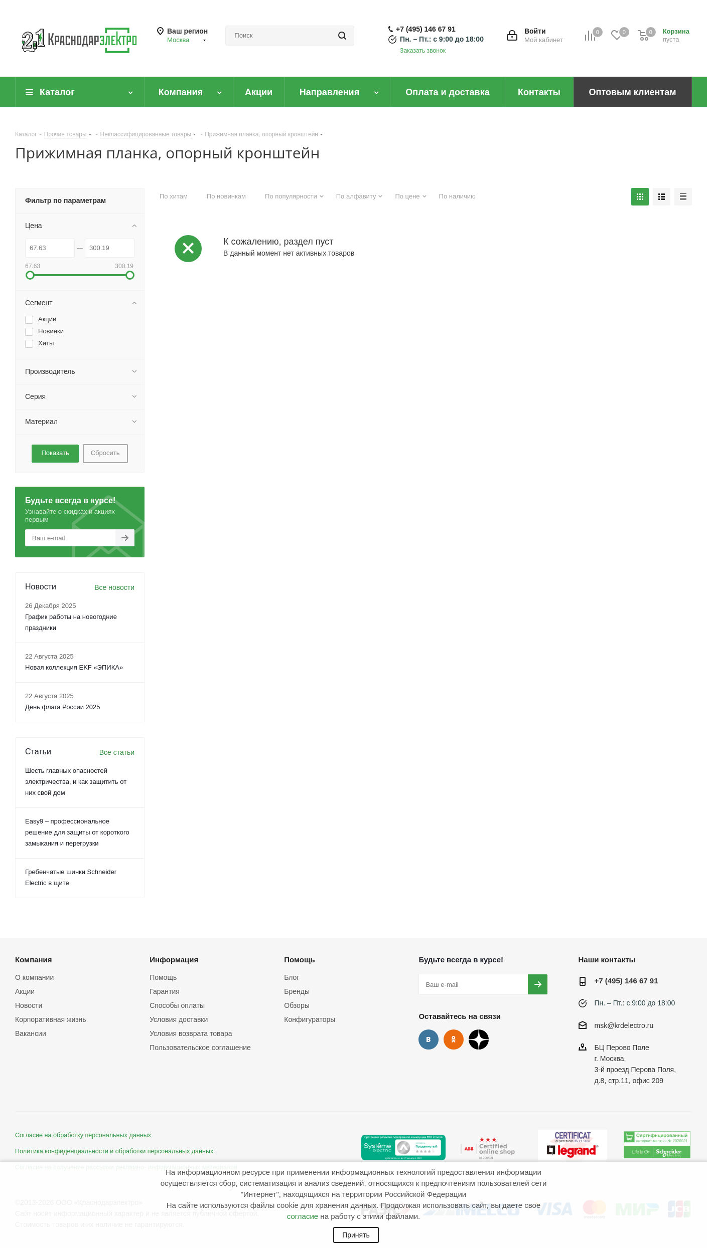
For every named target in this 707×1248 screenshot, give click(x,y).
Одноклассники (454, 1039)
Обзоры (297, 1005)
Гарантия (165, 991)
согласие (302, 1216)
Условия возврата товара (191, 1033)
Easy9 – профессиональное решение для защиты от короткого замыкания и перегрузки (77, 832)
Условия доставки (179, 1019)
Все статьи (116, 752)
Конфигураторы (309, 1019)
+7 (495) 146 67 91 (426, 29)
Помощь (163, 977)
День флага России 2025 (62, 707)
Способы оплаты (177, 1005)
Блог (291, 977)
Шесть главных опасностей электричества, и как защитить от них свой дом (75, 781)
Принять (356, 1235)
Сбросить (105, 453)
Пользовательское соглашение (200, 1048)
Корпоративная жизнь (50, 1019)
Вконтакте (428, 1039)
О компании (34, 977)
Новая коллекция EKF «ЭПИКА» (74, 667)
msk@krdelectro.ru (624, 1025)
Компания (33, 959)
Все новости (114, 587)
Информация (174, 959)
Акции (25, 991)
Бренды (297, 991)
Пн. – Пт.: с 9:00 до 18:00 (442, 39)
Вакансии (30, 1033)
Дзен (479, 1039)
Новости (28, 1005)
